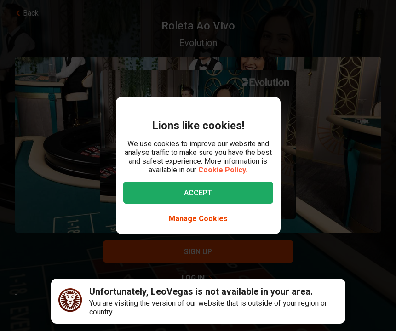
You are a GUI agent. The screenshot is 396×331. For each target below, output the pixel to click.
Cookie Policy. (222, 170)
